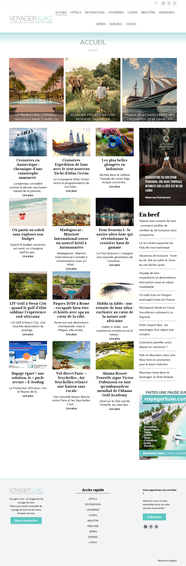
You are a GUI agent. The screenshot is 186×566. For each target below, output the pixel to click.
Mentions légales (167, 560)
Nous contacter (26, 521)
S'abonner (154, 517)
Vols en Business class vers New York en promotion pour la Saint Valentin (157, 359)
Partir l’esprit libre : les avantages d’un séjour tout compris (156, 329)
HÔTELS (93, 498)
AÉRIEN (93, 531)
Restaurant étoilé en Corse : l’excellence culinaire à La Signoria (157, 312)
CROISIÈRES (93, 509)
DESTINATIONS (93, 504)
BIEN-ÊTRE (93, 520)
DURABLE (93, 536)
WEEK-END (93, 526)
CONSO (93, 542)
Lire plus (28, 195)
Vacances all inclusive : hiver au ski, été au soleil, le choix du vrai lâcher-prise (158, 260)
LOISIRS (93, 515)
